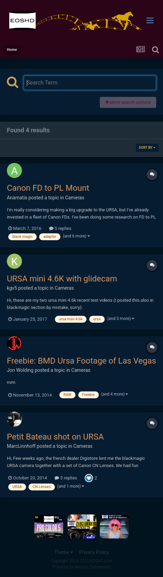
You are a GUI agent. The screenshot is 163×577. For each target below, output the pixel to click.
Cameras (74, 197)
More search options (128, 102)
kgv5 (12, 288)
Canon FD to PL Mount (48, 188)
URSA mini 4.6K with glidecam (62, 279)
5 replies (60, 228)
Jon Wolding (20, 370)
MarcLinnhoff (21, 446)
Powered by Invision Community (81, 567)
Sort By (147, 147)
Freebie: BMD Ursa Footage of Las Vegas (81, 361)
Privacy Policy (94, 552)
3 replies (66, 477)
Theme (63, 552)
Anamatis (17, 197)
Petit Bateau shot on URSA (55, 437)
